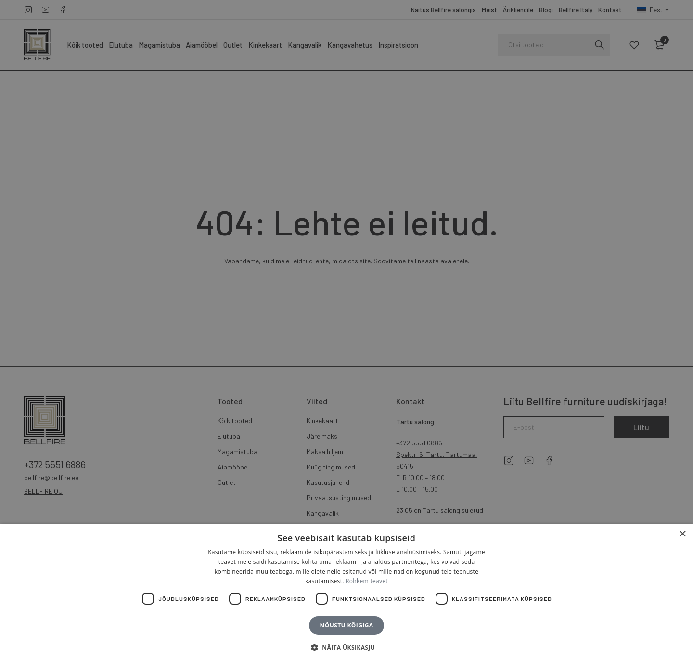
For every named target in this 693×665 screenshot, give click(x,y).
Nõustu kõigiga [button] (346, 625)
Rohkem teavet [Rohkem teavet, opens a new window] (367, 581)
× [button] (682, 534)
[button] (346, 647)
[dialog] (346, 332)
